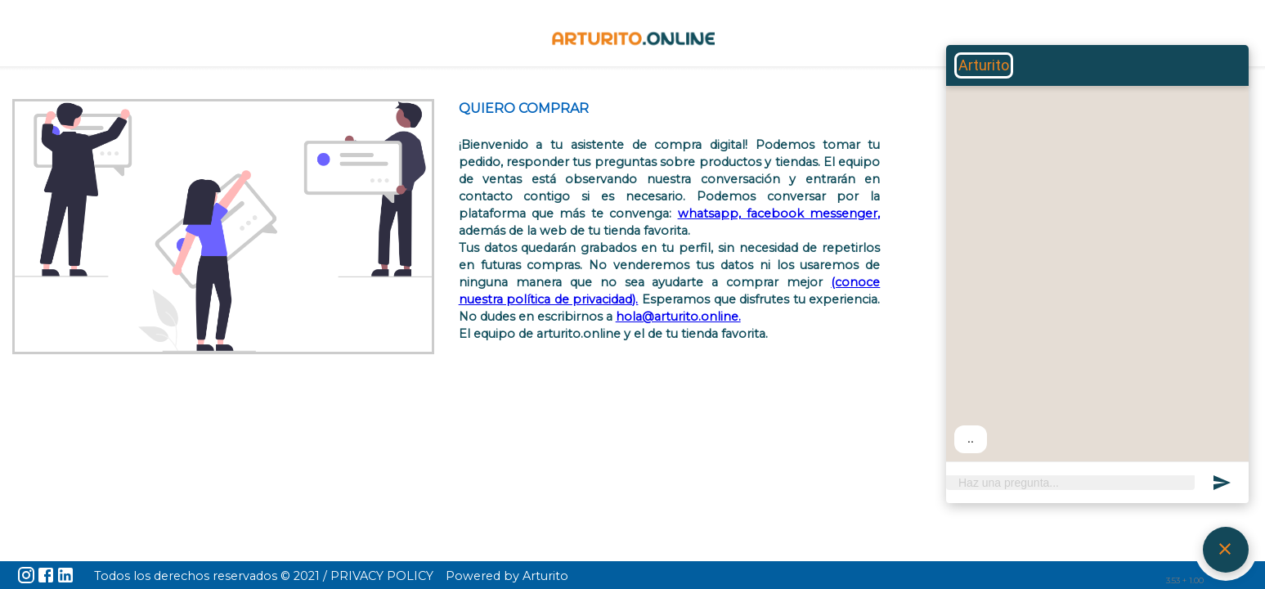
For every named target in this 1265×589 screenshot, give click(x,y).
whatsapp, (712, 213)
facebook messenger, (813, 213)
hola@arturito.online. (678, 316)
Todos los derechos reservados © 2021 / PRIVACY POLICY (263, 576)
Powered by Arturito (507, 576)
